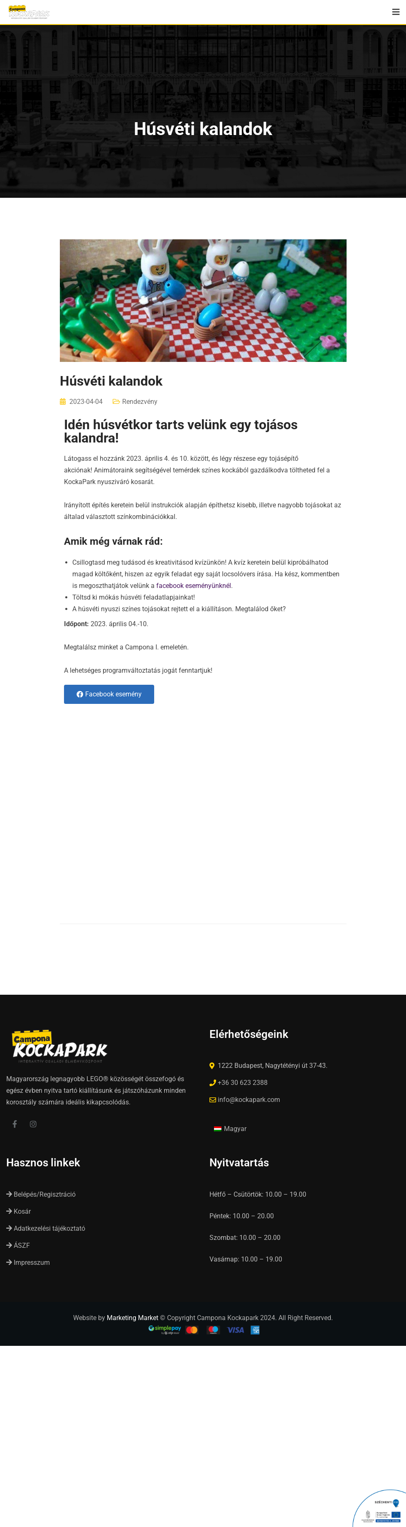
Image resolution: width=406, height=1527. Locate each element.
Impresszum (28, 1262)
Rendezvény (139, 402)
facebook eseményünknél (193, 586)
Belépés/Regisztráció (41, 1194)
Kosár (18, 1211)
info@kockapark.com (249, 1100)
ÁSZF (18, 1245)
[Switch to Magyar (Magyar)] (230, 1128)
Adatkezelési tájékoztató (45, 1228)
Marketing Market (132, 1318)
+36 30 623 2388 (243, 1083)
